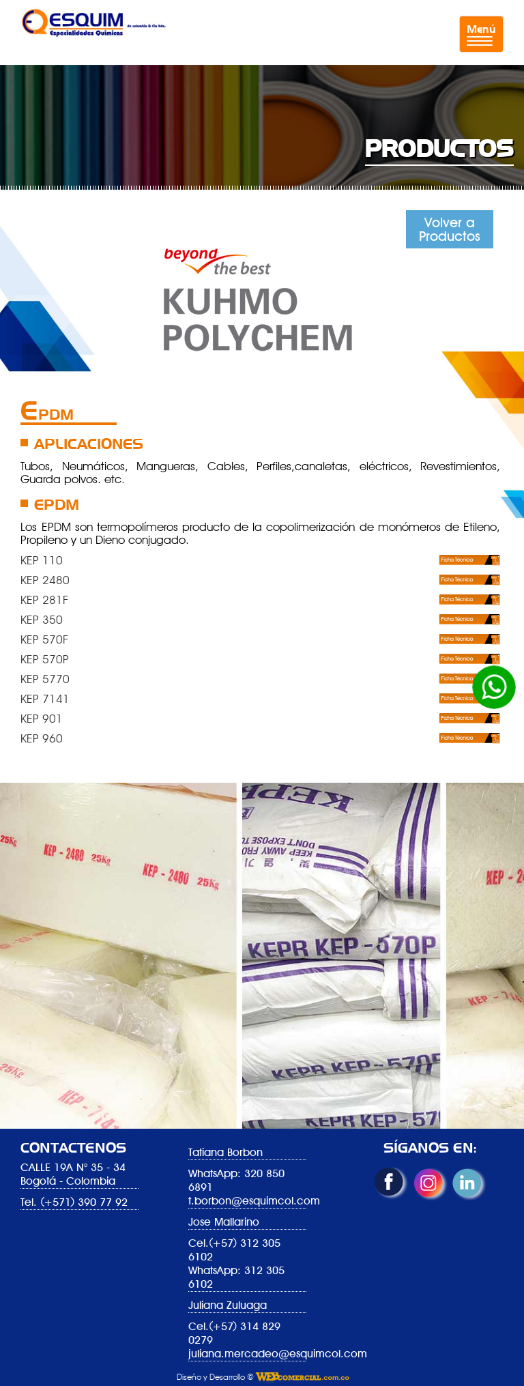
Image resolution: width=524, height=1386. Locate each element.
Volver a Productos (449, 229)
